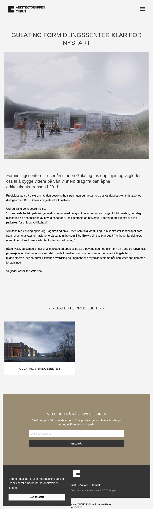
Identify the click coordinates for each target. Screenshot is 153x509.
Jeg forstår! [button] (37, 497)
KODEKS (77, 507)
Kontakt (96, 485)
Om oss (83, 485)
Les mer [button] (14, 487)
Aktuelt (71, 485)
